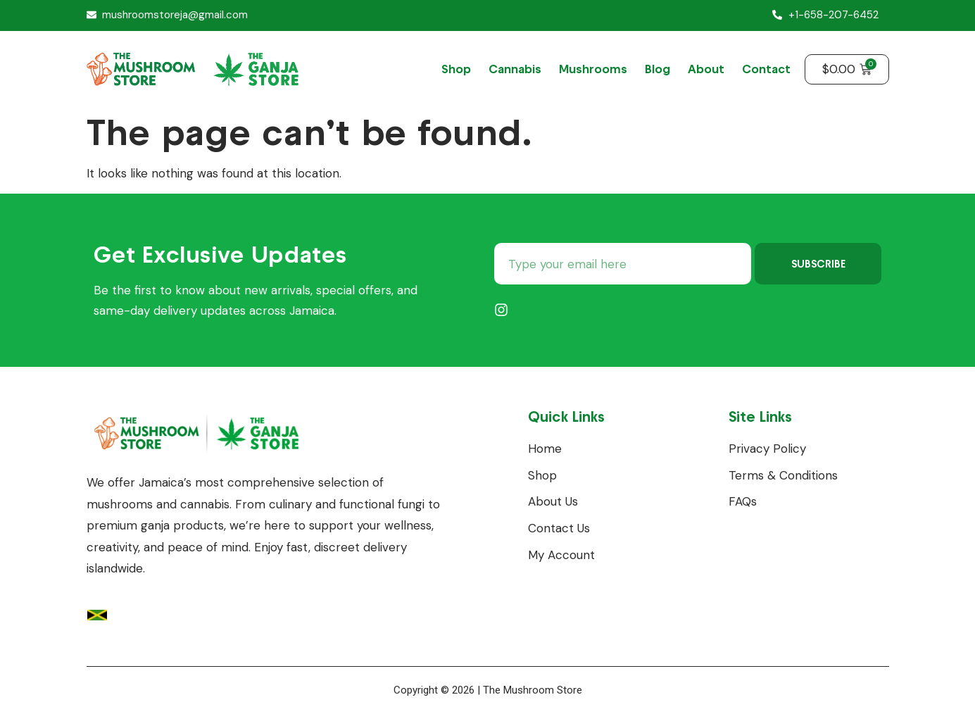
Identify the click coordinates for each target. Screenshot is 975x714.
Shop (456, 69)
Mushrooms (593, 69)
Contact (766, 69)
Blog (657, 69)
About (706, 69)
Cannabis (515, 69)
